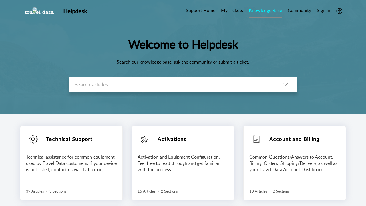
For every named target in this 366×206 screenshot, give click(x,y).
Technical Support (69, 139)
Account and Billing (294, 139)
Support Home (200, 10)
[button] (339, 10)
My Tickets (232, 10)
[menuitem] (200, 11)
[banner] (183, 57)
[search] (171, 84)
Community (299, 10)
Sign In (323, 10)
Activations (172, 139)
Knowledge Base (265, 10)
